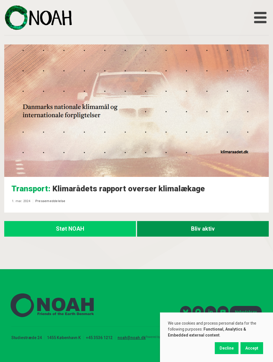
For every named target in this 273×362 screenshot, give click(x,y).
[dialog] (216, 337)
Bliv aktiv (203, 228)
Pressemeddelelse (50, 201)
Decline (227, 348)
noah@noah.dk (132, 337)
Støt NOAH (70, 228)
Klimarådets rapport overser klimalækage (108, 188)
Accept (251, 348)
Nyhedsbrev (246, 311)
